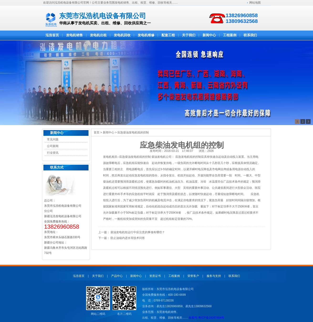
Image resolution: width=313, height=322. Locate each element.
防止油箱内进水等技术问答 (127, 238)
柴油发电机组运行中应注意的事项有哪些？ (137, 232)
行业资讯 (52, 152)
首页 (96, 132)
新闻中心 (56, 133)
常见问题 (52, 139)
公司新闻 (52, 146)
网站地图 (255, 2)
